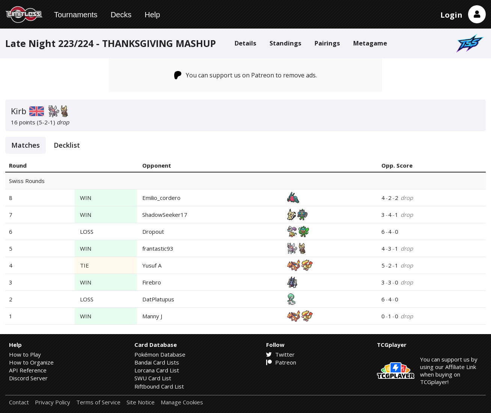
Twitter (280, 354)
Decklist (67, 145)
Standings (285, 43)
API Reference (28, 370)
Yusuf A (151, 265)
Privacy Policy (52, 402)
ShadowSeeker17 (164, 214)
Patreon (281, 362)
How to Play (25, 354)
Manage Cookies (182, 402)
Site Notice (141, 402)
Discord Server (28, 378)
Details (245, 43)
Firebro (151, 282)
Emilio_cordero (161, 197)
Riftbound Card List (159, 386)
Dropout (153, 231)
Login (451, 15)
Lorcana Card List (156, 370)
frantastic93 (157, 248)
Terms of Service (98, 402)
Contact (19, 402)
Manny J (152, 316)
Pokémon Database (159, 354)
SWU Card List (152, 378)
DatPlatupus (158, 299)
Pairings (327, 43)
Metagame (370, 43)
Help (152, 15)
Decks (121, 15)
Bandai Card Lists (156, 362)
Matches (25, 145)
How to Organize (31, 362)
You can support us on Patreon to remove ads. (245, 75)
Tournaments (76, 15)
